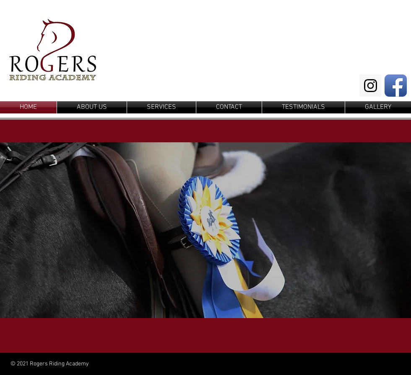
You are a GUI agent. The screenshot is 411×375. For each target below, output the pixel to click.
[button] (205, 230)
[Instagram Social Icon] (370, 85)
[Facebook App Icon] (396, 85)
